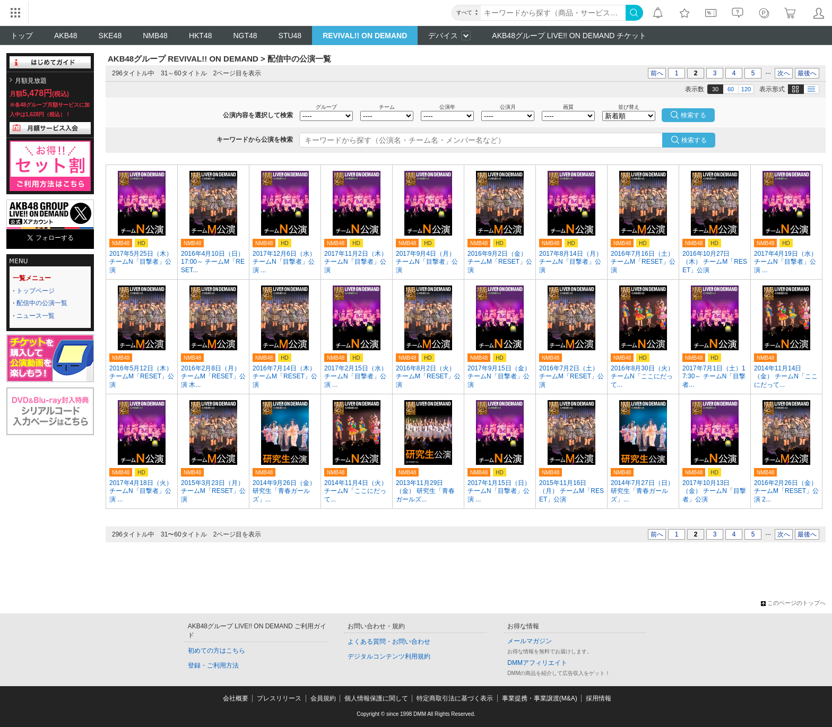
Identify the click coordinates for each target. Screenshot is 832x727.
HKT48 (200, 35)
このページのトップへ (793, 603)
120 (746, 89)
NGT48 (245, 35)
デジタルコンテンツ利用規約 (389, 656)
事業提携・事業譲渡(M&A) (539, 698)
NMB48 (155, 35)
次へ (783, 73)
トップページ (35, 291)
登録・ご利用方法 (213, 665)
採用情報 (598, 698)
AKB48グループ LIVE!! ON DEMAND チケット (569, 35)
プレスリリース (279, 698)
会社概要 (235, 698)
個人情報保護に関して (376, 698)
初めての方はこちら (216, 650)
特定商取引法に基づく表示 (455, 698)
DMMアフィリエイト (537, 663)
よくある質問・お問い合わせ (389, 641)
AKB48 (65, 35)
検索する (694, 140)
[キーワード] (553, 13)
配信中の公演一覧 (41, 303)
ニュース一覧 (35, 315)
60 (730, 89)
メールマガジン (529, 641)
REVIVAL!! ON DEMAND (365, 35)
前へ (657, 73)
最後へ (807, 73)
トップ (22, 35)
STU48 (290, 35)
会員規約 (323, 698)
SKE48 (110, 35)
